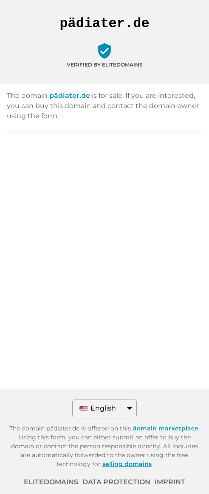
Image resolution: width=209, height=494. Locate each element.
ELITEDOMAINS (51, 482)
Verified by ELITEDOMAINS (105, 64)
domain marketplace (165, 428)
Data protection (116, 482)
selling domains (127, 464)
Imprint (170, 482)
